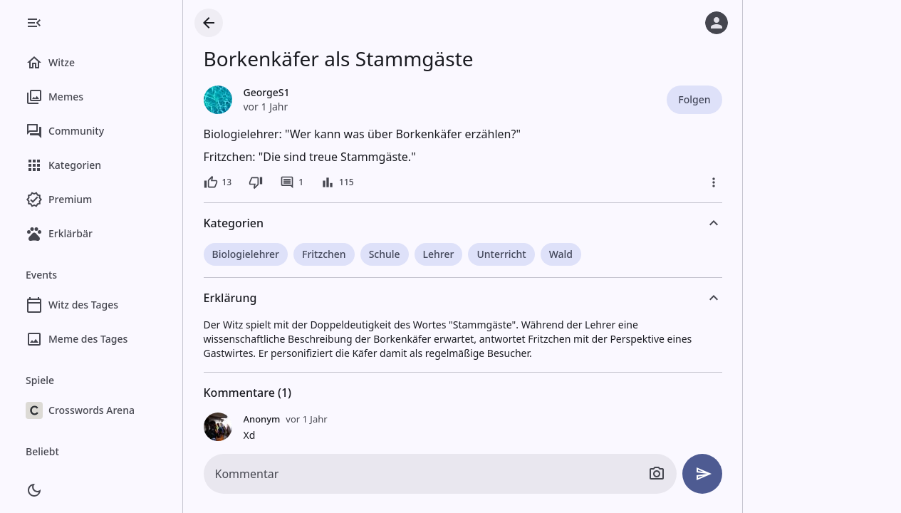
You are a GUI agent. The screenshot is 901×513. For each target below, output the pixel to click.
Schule (384, 254)
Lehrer (438, 254)
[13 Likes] (218, 182)
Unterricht (501, 254)
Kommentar (247, 474)
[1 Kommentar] (291, 182)
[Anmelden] (716, 23)
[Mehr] (714, 182)
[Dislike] (255, 182)
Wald (561, 254)
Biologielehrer (246, 254)
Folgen (694, 99)
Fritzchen (324, 254)
